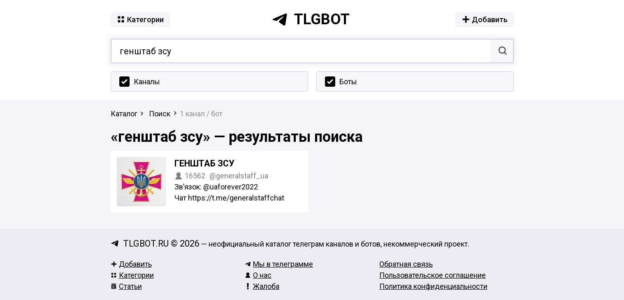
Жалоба (262, 286)
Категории (132, 275)
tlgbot (310, 19)
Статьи (126, 286)
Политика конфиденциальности (433, 286)
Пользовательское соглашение (432, 275)
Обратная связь (406, 264)
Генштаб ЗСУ (204, 163)
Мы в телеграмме (279, 264)
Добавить (131, 264)
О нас (258, 275)
